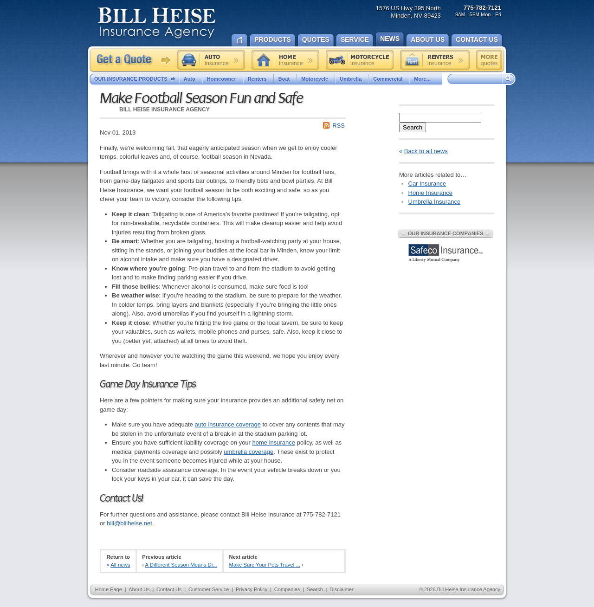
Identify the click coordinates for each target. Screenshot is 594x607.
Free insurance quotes (489, 60)
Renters (258, 79)
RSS (338, 125)
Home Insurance (430, 192)
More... (425, 79)
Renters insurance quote (435, 60)
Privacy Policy (251, 589)
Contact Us (168, 589)
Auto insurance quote (211, 60)
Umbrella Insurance (434, 201)
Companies (287, 589)
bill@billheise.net (129, 523)
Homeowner (222, 79)
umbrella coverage (248, 451)
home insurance (274, 442)
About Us (139, 589)
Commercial (388, 79)
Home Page (108, 589)
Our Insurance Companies (445, 233)
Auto (190, 79)
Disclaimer (341, 589)
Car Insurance (427, 183)
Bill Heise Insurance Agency (156, 24)
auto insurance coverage (228, 424)
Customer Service (208, 589)
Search (412, 127)
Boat (285, 79)
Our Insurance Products (136, 79)
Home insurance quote (285, 60)
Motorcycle (316, 79)
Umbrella (351, 79)
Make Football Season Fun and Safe (201, 98)
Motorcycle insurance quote (360, 60)
